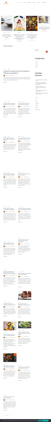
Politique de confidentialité (45, 420)
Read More (5, 82)
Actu (20, 2)
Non (40, 420)
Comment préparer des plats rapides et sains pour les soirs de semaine (24, 333)
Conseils (38, 2)
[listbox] (25, 29)
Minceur (34, 2)
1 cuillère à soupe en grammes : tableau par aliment (7, 36)
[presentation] (1, 25)
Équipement (29, 2)
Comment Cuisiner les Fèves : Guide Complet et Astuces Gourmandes (23, 240)
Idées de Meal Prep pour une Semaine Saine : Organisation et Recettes (9, 139)
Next (8, 415)
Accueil (17, 2)
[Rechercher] (47, 52)
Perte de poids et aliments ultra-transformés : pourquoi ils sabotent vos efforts (31, 36)
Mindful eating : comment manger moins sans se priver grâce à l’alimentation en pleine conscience (19, 37)
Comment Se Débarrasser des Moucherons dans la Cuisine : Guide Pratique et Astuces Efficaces (9, 272)
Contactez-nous (44, 2)
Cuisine (24, 2)
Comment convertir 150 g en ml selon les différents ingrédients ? (44, 28)
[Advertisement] (25, 10)
